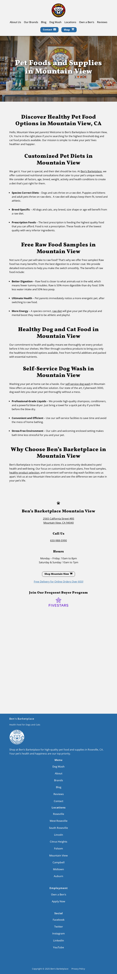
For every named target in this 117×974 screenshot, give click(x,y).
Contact (47, 29)
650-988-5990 (58, 540)
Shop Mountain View (56, 573)
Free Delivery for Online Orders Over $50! (58, 581)
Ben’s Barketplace (91, 171)
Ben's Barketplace (21, 718)
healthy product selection (24, 472)
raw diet (57, 311)
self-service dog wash (77, 384)
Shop (67, 29)
